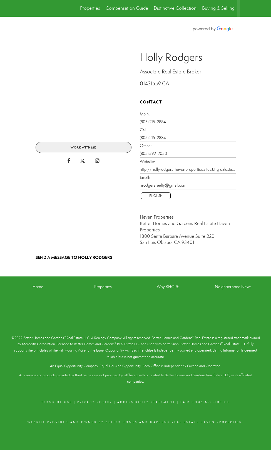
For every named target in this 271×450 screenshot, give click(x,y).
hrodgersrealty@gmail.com (163, 185)
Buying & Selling (218, 8)
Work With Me (83, 147)
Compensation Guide (127, 8)
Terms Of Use (56, 402)
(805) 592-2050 (153, 153)
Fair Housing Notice (205, 402)
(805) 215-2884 (153, 121)
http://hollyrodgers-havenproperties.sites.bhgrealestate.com (188, 169)
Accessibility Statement (146, 402)
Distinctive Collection (175, 8)
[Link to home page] (34, 8)
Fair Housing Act (71, 350)
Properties (90, 8)
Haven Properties (157, 217)
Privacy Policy (94, 402)
